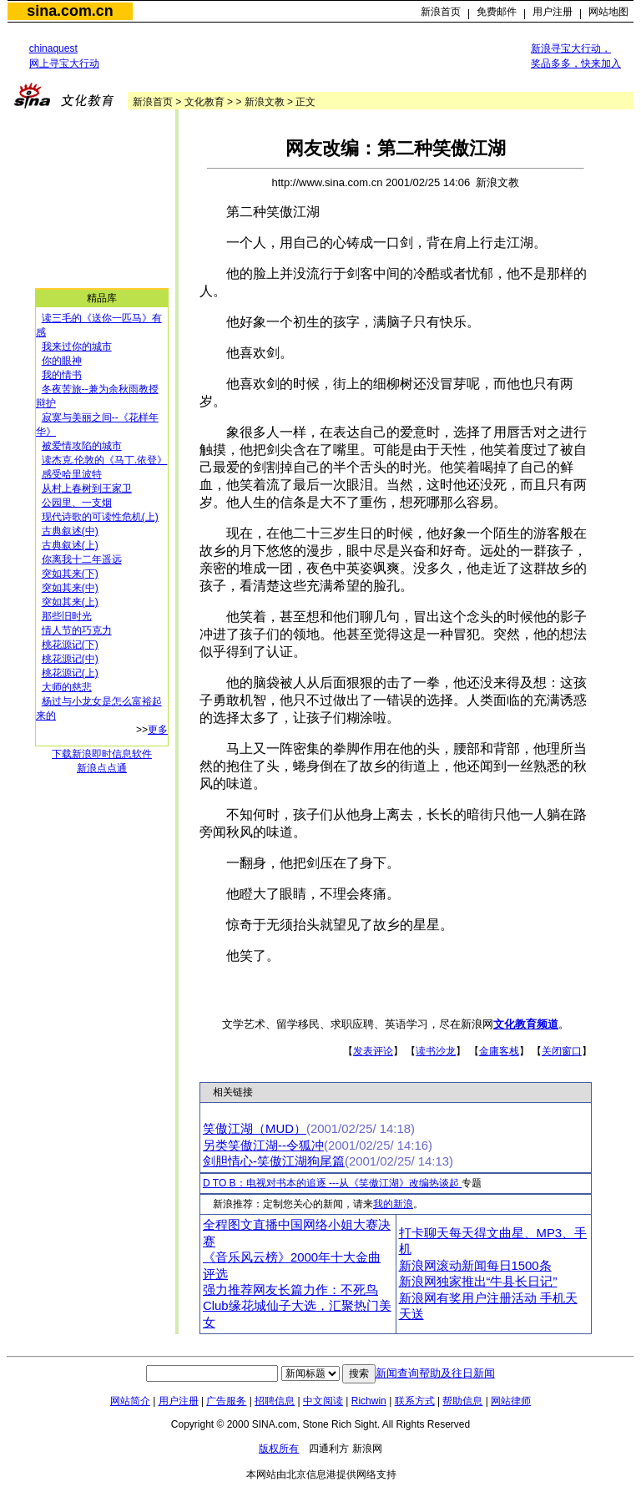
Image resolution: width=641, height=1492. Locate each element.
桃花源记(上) (70, 673)
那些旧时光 (67, 616)
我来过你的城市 (77, 346)
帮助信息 (462, 1401)
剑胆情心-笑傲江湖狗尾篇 (274, 1161)
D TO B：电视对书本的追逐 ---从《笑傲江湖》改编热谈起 (332, 1183)
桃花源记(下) (70, 644)
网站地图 (608, 12)
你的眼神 (62, 361)
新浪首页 (441, 12)
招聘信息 (275, 1401)
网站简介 (130, 1401)
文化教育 (204, 102)
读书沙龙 (436, 1051)
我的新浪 (393, 1204)
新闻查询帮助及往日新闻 (435, 1373)
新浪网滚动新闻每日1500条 (475, 1265)
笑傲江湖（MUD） (254, 1128)
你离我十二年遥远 (82, 559)
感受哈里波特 (72, 474)
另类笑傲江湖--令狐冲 (263, 1145)
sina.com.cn (70, 11)
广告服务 (226, 1401)
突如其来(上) (70, 602)
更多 (158, 730)
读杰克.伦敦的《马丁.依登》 (105, 460)
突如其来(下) (70, 573)
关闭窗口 (562, 1051)
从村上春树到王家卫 (87, 488)
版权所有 (279, 1448)
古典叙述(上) (70, 545)
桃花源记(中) (70, 659)
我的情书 (62, 375)
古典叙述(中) (70, 531)
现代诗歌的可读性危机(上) (100, 517)
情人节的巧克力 (77, 630)
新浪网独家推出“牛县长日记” (478, 1281)
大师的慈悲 (67, 687)
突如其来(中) (70, 588)
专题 (472, 1183)
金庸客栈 (499, 1051)
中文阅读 (323, 1401)
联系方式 (415, 1401)
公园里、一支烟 (77, 502)
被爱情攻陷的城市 (82, 446)
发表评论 (373, 1051)
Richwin (368, 1401)
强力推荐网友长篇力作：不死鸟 (290, 1290)
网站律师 (511, 1401)
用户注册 (552, 12)
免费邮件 (497, 12)
